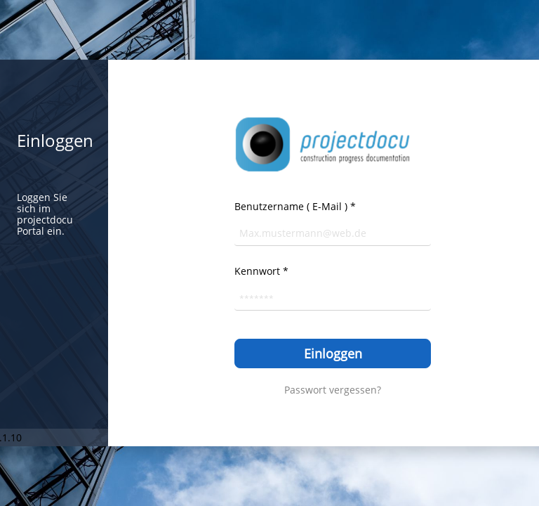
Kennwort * (261, 271)
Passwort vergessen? (332, 389)
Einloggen (333, 353)
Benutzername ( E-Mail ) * (295, 206)
